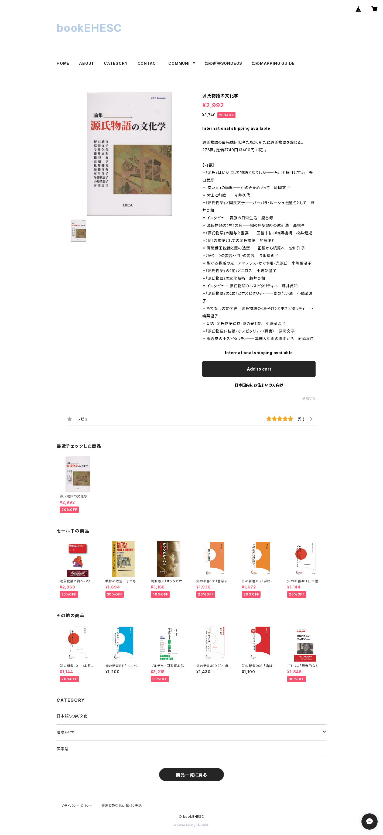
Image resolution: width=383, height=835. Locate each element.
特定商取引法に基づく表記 (121, 806)
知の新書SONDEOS (223, 63)
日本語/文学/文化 (72, 716)
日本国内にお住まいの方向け (259, 385)
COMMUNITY (181, 63)
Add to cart (259, 369)
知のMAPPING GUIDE (273, 63)
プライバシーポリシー (77, 806)
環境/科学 (65, 732)
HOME (63, 63)
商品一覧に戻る (191, 775)
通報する (309, 398)
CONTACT (148, 63)
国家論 (63, 749)
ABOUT (86, 63)
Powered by (191, 825)
